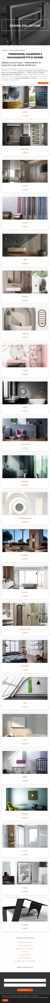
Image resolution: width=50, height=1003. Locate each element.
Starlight (25, 555)
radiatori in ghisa (28, 74)
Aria (25, 703)
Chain (25, 371)
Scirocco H (3, 3)
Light (25, 740)
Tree (25, 260)
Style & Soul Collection (25, 949)
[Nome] (25, 980)
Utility (25, 851)
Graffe (25, 223)
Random (25, 297)
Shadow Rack (25, 629)
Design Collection (25, 942)
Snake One (25, 149)
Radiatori (25, 952)
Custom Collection (25, 945)
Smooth (25, 334)
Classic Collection (25, 958)
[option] (25, 22)
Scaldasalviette (25, 955)
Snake (25, 112)
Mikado (25, 592)
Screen (25, 888)
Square (25, 814)
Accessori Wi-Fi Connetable (25, 961)
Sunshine (25, 481)
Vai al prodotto (25, 115)
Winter (25, 186)
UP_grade (25, 925)
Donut (25, 407)
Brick (25, 777)
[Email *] (25, 985)
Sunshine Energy (25, 518)
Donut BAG (25, 444)
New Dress (25, 666)
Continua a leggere (43, 83)
